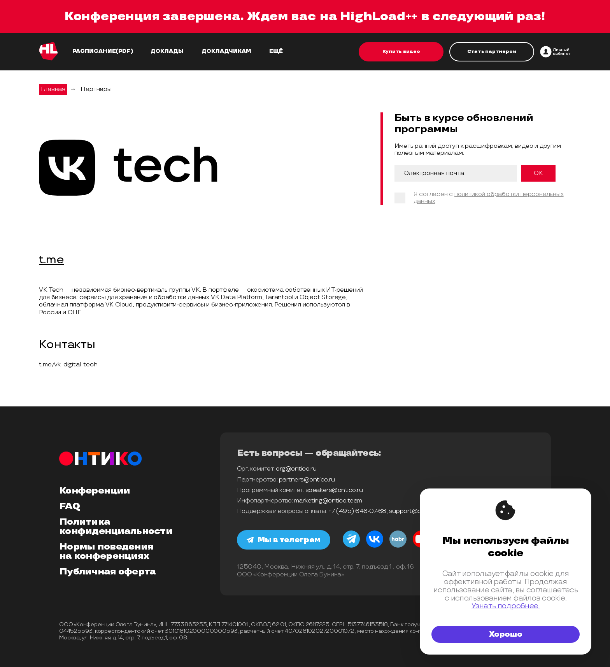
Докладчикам (226, 51)
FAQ (69, 506)
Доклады (167, 51)
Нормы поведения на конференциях (106, 551)
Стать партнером (491, 51)
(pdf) (124, 51)
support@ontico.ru (416, 511)
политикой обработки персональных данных (489, 198)
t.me (51, 260)
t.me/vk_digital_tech (68, 364)
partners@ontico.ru (307, 479)
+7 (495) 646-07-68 (357, 511)
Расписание (94, 51)
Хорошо (505, 634)
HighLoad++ (378, 16)
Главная (53, 89)
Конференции (94, 490)
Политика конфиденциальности (115, 526)
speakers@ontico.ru (334, 490)
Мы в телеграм (284, 539)
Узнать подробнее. (506, 606)
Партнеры (96, 89)
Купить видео (401, 51)
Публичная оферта (107, 571)
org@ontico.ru (296, 469)
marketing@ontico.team (328, 500)
